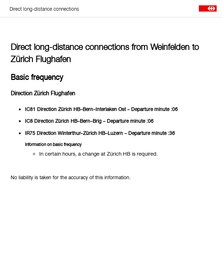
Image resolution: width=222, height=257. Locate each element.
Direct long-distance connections (44, 8)
